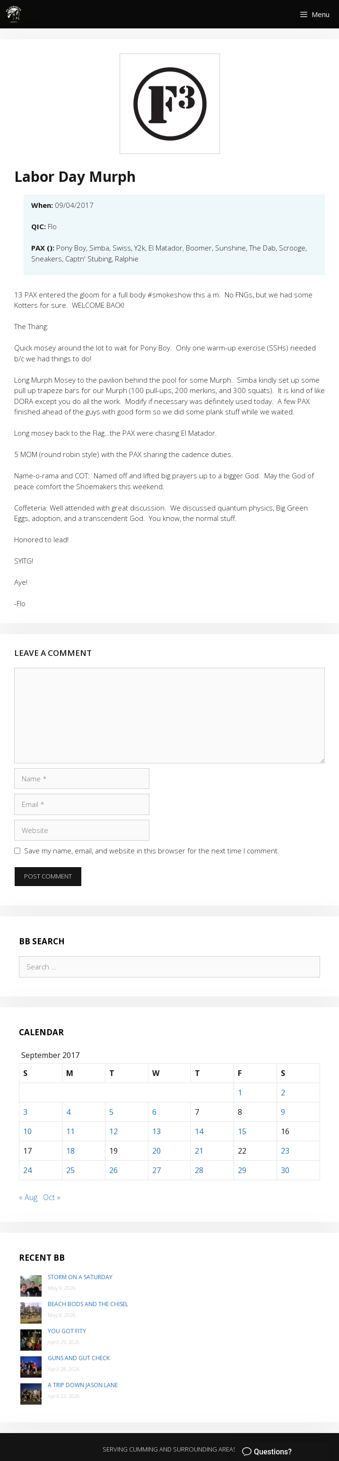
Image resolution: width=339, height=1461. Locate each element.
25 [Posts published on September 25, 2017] (70, 1170)
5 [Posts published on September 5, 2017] (111, 1112)
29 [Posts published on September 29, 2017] (242, 1170)
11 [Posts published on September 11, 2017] (70, 1131)
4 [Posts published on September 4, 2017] (68, 1112)
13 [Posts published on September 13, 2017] (156, 1131)
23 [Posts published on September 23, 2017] (285, 1151)
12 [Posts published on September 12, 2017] (113, 1131)
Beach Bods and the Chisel (88, 1304)
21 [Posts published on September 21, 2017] (199, 1151)
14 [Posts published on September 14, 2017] (199, 1131)
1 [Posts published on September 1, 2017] (240, 1092)
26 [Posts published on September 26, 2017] (113, 1170)
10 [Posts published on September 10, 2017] (27, 1131)
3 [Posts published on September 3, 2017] (25, 1112)
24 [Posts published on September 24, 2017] (27, 1170)
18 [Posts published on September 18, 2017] (70, 1151)
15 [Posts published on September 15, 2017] (242, 1131)
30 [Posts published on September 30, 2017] (285, 1170)
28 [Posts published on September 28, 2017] (199, 1170)
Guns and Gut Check (79, 1358)
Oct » (52, 1197)
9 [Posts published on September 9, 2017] (283, 1112)
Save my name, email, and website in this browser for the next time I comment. (151, 850)
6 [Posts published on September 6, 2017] (154, 1112)
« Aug (28, 1197)
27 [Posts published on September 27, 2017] (156, 1170)
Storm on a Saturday (80, 1277)
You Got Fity (67, 1331)
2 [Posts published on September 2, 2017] (283, 1092)
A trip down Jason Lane (83, 1385)
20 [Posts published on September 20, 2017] (156, 1151)
